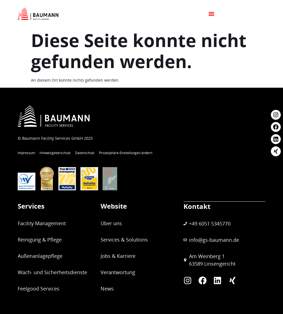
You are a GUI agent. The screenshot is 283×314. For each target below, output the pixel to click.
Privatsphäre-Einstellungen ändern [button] (125, 152)
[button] (255, 14)
